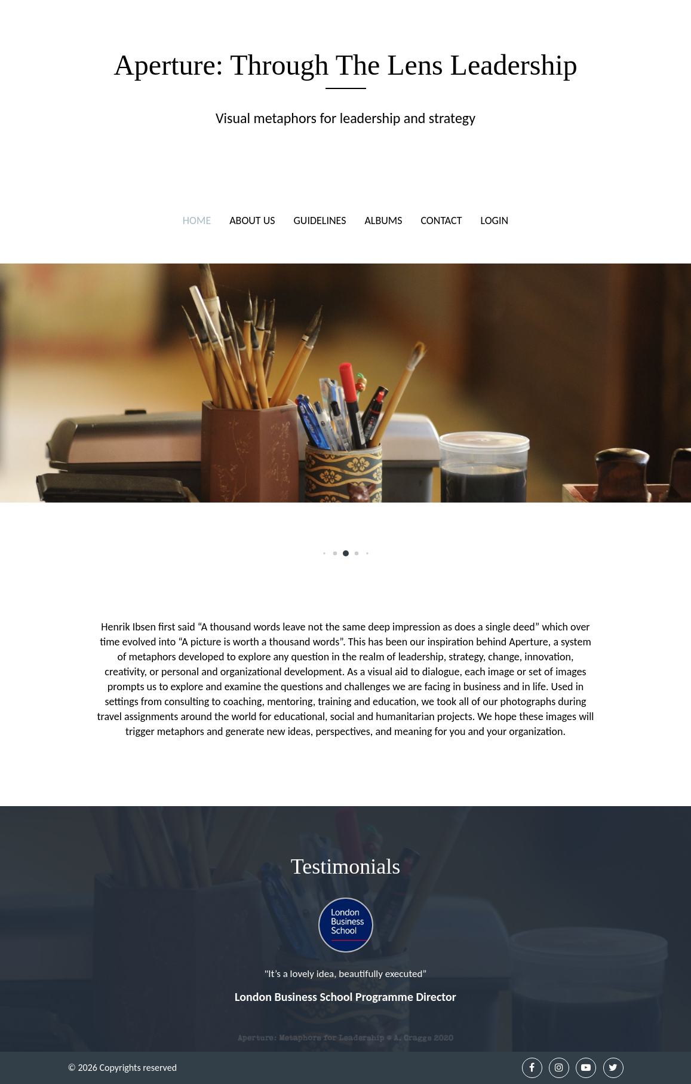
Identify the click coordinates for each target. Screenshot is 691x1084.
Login (495, 220)
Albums (383, 220)
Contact (441, 220)
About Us (252, 220)
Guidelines (320, 220)
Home (197, 220)
